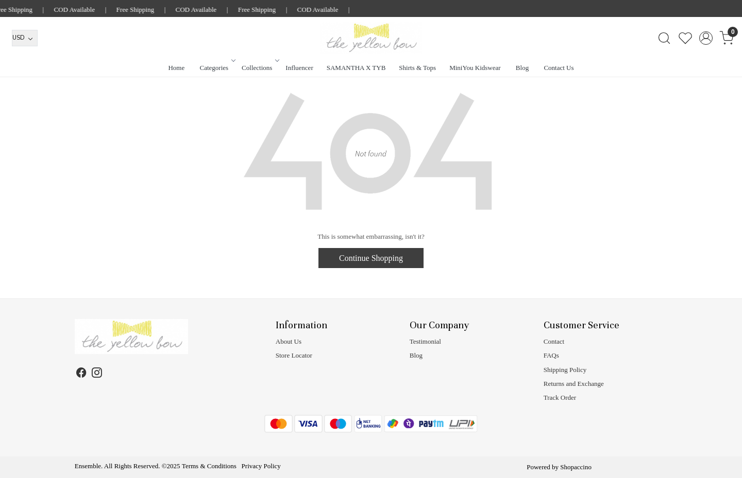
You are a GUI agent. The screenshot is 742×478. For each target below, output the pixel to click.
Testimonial (425, 341)
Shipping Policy (565, 370)
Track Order (560, 397)
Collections (260, 68)
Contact (554, 341)
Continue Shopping (371, 258)
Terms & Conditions (209, 466)
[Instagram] (97, 374)
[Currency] (25, 38)
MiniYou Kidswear (474, 68)
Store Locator (294, 355)
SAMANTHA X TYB (356, 68)
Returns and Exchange (574, 383)
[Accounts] (706, 38)
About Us (288, 341)
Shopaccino (576, 467)
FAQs (551, 355)
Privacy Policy (261, 466)
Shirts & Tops (417, 68)
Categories (217, 68)
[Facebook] (82, 374)
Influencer (299, 68)
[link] (663, 38)
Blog (522, 68)
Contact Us (559, 68)
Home (176, 68)
